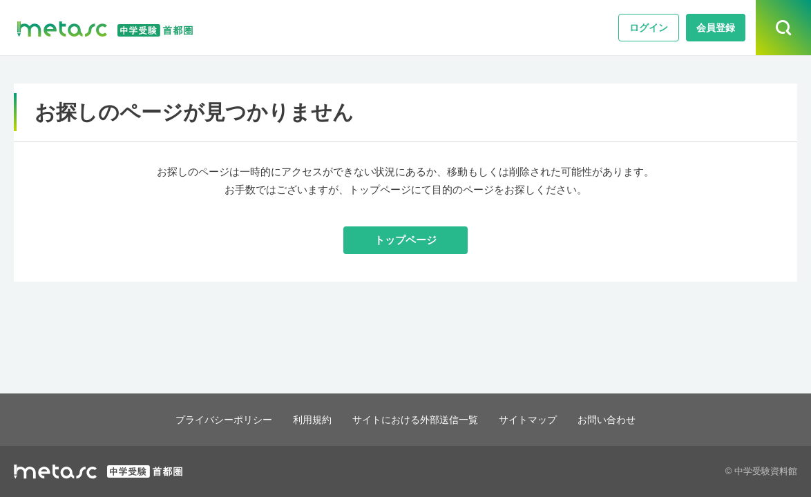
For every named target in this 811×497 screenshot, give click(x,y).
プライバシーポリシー (214, 419)
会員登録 (715, 27)
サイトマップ (535, 419)
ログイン (648, 27)
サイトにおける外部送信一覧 (416, 419)
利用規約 (307, 419)
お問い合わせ (618, 419)
